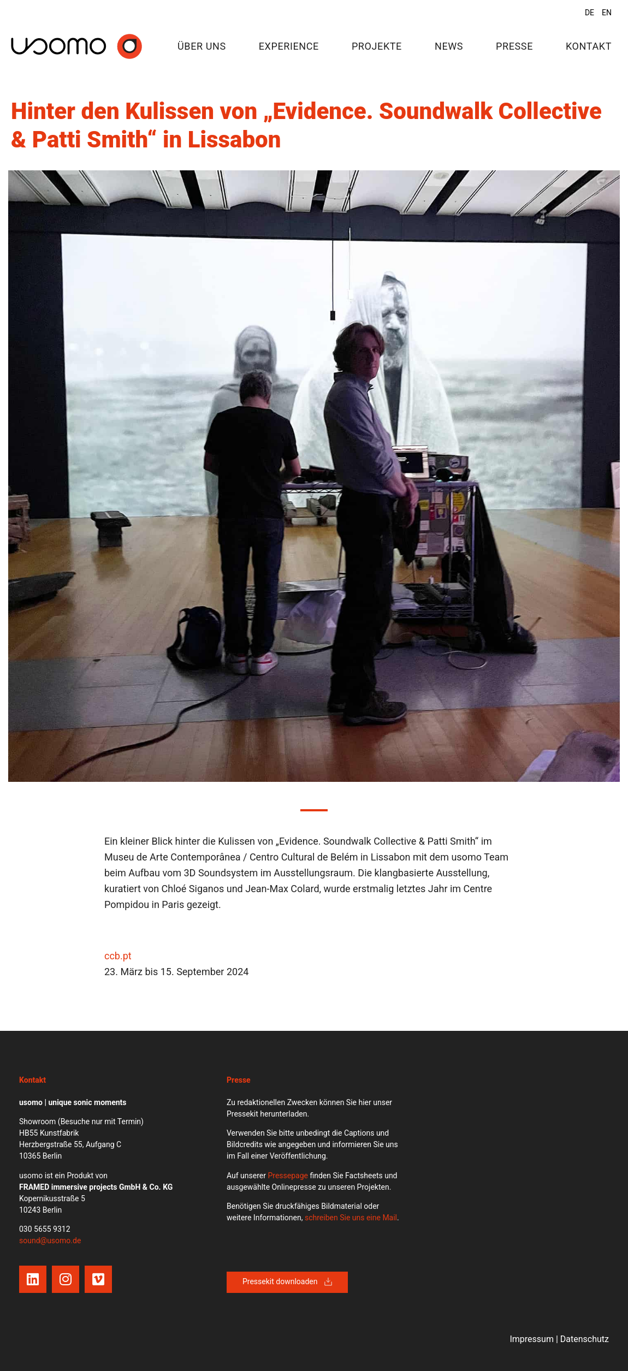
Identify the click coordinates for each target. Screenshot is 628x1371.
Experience (289, 46)
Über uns (201, 46)
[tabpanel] (314, 476)
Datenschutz (584, 1339)
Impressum (531, 1339)
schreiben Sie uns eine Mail (351, 1217)
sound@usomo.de (50, 1240)
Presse (514, 46)
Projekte (377, 46)
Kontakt (589, 46)
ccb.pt (118, 956)
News (449, 46)
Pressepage (288, 1175)
